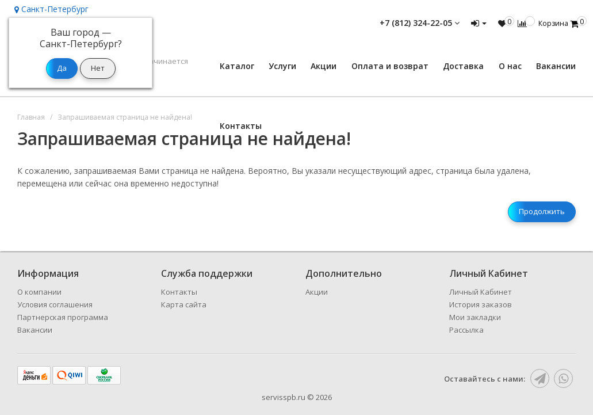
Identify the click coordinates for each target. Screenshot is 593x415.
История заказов (480, 304)
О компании (39, 292)
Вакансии (556, 65)
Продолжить (542, 211)
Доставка (463, 65)
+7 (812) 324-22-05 (420, 22)
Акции (323, 65)
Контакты (241, 125)
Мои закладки (475, 317)
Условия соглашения (55, 304)
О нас (510, 65)
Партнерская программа (62, 317)
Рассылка (466, 330)
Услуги (282, 65)
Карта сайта (183, 304)
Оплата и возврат (390, 65)
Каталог (237, 65)
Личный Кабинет (480, 292)
